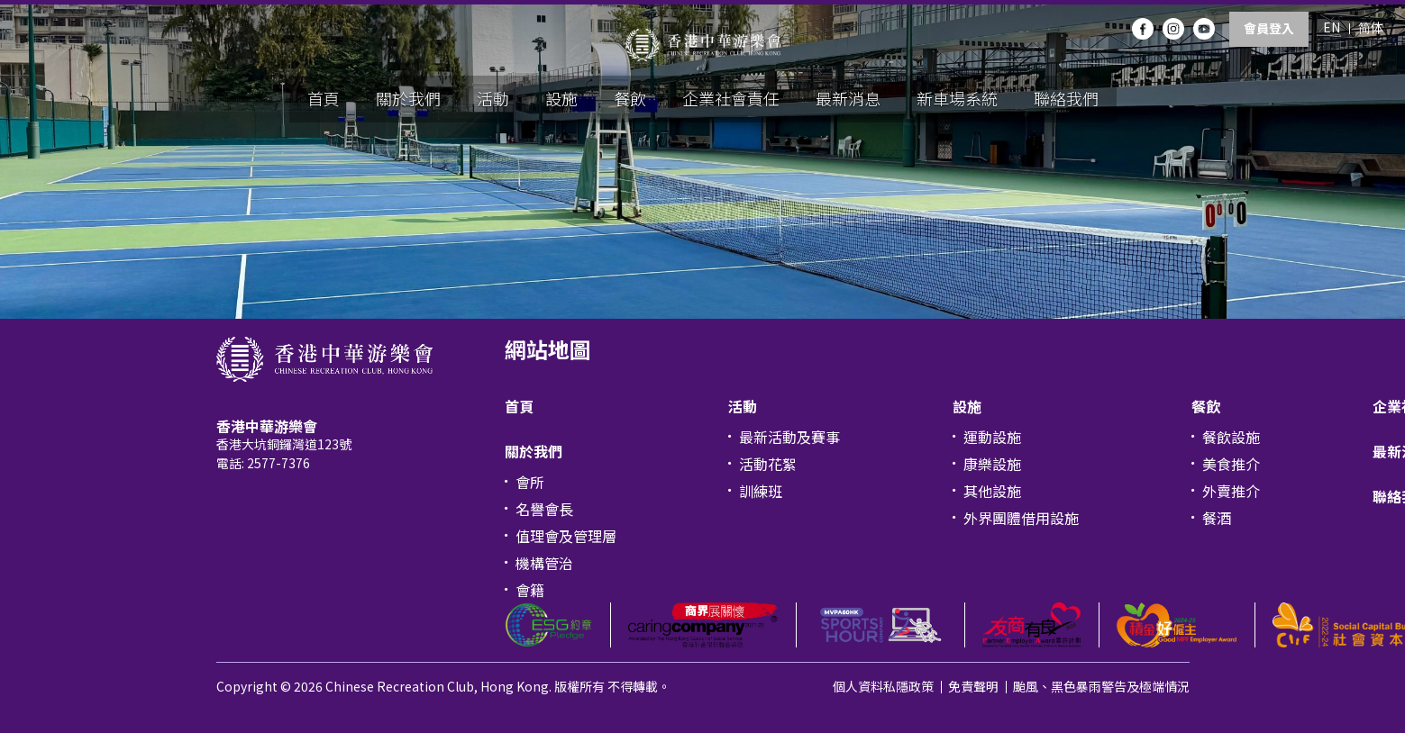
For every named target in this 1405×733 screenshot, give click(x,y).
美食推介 (1231, 464)
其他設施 (992, 491)
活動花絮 (768, 464)
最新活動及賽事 (789, 437)
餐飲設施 (1231, 437)
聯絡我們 (1066, 98)
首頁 (323, 98)
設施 (561, 98)
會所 (529, 482)
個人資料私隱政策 (883, 686)
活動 (493, 98)
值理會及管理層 (565, 536)
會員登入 (1269, 28)
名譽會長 (544, 509)
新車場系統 (957, 98)
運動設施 (992, 437)
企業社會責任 (731, 98)
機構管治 (544, 563)
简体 (1370, 27)
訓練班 (760, 491)
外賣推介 (1231, 491)
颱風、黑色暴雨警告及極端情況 (1101, 686)
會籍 (529, 590)
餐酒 (1216, 518)
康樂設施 (992, 464)
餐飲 (630, 98)
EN (1331, 27)
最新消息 (848, 98)
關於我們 (408, 98)
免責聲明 (973, 686)
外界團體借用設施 (1021, 518)
